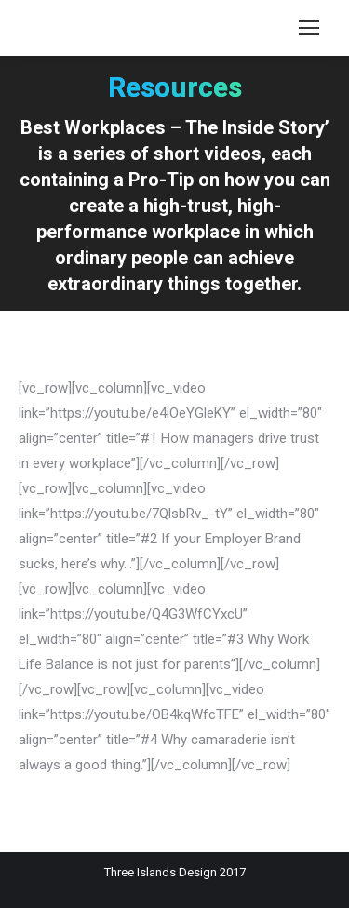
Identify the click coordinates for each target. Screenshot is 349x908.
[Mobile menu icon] (309, 28)
